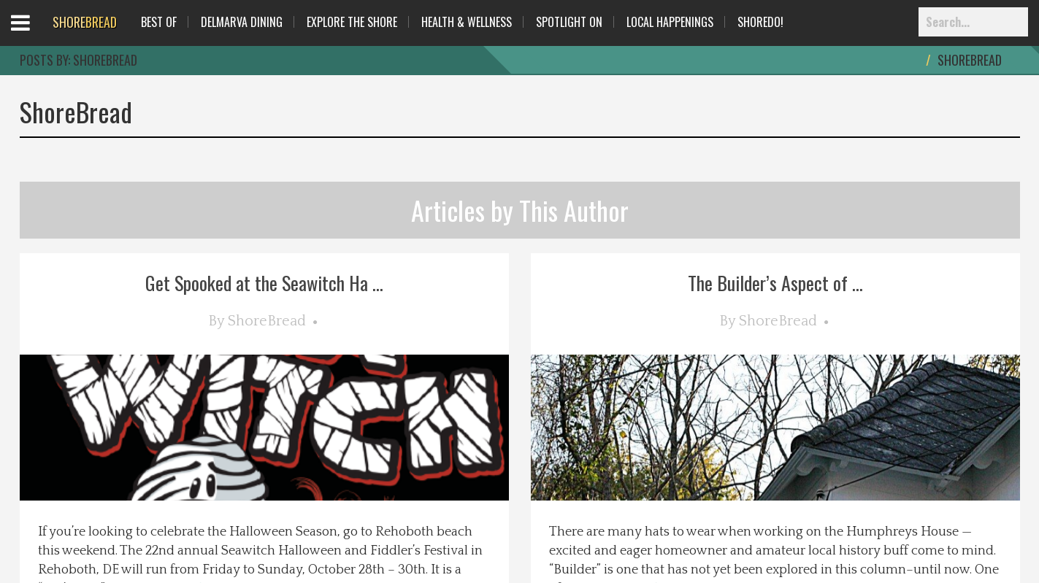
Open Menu (38, 36)
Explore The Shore (352, 22)
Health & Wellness (466, 22)
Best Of (159, 22)
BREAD (85, 21)
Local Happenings (669, 22)
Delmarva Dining (242, 22)
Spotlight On (569, 22)
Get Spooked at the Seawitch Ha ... (264, 283)
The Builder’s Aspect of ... (775, 283)
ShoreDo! (760, 22)
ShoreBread (267, 321)
